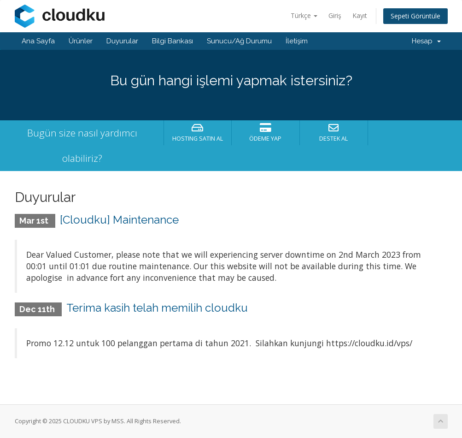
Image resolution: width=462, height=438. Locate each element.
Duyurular (122, 41)
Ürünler (81, 41)
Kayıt (359, 15)
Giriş (334, 15)
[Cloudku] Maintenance (119, 219)
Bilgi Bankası (172, 41)
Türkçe (304, 15)
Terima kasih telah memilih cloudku (157, 307)
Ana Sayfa (38, 41)
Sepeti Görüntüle (415, 16)
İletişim (297, 41)
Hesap (426, 41)
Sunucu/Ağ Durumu (239, 41)
